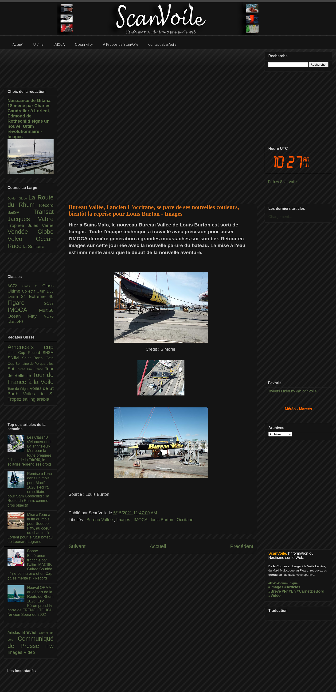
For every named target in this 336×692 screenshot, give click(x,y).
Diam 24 (18, 296)
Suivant (77, 546)
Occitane (185, 519)
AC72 (15, 286)
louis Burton (162, 519)
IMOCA (141, 519)
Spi (12, 368)
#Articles (293, 587)
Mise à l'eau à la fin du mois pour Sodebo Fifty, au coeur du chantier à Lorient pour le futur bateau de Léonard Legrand (30, 528)
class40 (15, 321)
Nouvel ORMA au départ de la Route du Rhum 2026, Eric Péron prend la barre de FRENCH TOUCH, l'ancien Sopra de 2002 (31, 601)
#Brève (274, 591)
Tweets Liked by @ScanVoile (292, 391)
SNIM (15, 357)
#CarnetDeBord (310, 591)
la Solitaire (33, 246)
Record (46, 205)
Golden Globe (18, 198)
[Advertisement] (161, 123)
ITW (49, 646)
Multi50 (46, 310)
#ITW (272, 583)
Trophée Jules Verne (31, 225)
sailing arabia (36, 399)
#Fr (285, 591)
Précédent (241, 546)
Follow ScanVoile (282, 182)
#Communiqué (287, 583)
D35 (50, 291)
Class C (32, 286)
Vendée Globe (31, 231)
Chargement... (280, 217)
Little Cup (18, 353)
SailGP (20, 212)
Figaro (26, 302)
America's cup (31, 347)
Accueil (158, 546)
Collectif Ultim (34, 291)
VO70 (49, 316)
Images (123, 519)
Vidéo (29, 652)
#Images (275, 587)
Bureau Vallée (100, 519)
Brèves (30, 632)
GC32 (49, 303)
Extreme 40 (41, 296)
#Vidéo (274, 596)
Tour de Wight (19, 389)
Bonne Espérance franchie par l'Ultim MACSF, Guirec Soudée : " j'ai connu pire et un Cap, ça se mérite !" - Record (31, 564)
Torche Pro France (30, 369)
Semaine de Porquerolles (35, 363)
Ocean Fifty (26, 316)
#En (292, 591)
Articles (15, 633)
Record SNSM (41, 353)
